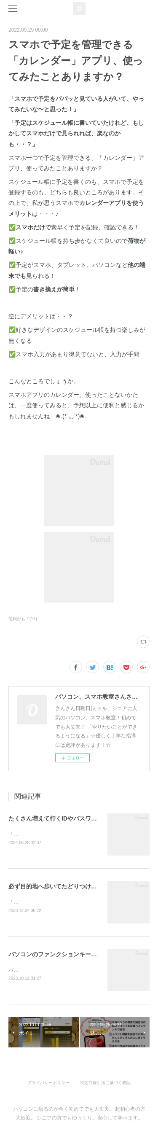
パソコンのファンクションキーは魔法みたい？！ (73, 955)
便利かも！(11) (22, 618)
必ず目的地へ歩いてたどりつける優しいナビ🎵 (71, 886)
